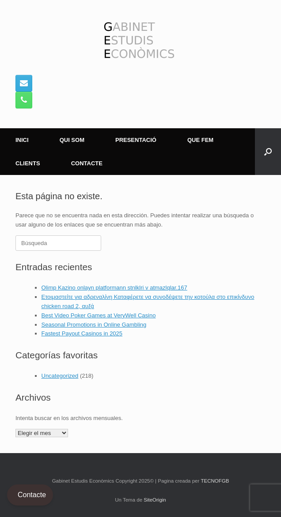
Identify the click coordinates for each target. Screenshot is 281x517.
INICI (22, 140)
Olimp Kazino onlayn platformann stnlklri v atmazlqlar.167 (114, 287)
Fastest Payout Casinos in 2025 (82, 333)
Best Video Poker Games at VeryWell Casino (99, 315)
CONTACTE (87, 163)
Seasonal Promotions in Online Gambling (94, 324)
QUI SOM (72, 140)
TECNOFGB (215, 481)
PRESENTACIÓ (135, 140)
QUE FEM (200, 140)
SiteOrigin (155, 499)
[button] (268, 151)
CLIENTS (27, 163)
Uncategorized (60, 375)
